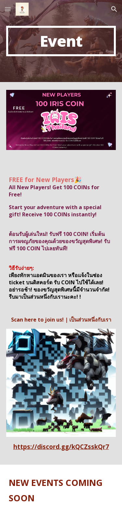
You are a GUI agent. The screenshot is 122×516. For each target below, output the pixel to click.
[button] (8, 9)
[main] (61, 41)
